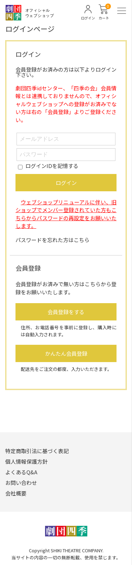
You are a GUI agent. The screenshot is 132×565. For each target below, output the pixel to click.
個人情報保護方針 (26, 461)
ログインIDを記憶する (51, 165)
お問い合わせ (21, 482)
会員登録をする (66, 311)
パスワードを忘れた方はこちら (52, 240)
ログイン (66, 182)
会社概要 (15, 493)
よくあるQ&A (21, 472)
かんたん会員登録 (66, 353)
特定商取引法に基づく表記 (37, 451)
